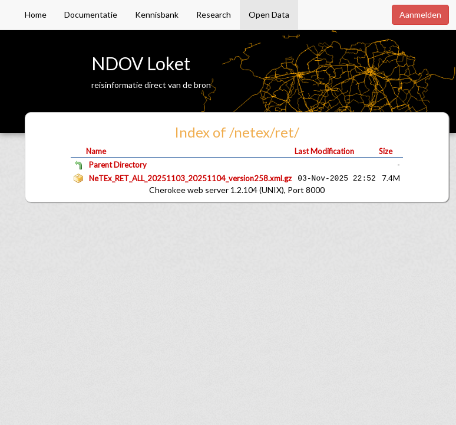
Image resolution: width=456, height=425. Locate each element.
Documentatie (90, 14)
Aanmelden (420, 14)
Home (36, 14)
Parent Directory (118, 164)
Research (213, 14)
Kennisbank (157, 14)
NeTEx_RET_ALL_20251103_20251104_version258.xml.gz (190, 178)
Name (96, 151)
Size (385, 151)
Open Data (269, 14)
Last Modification (324, 151)
